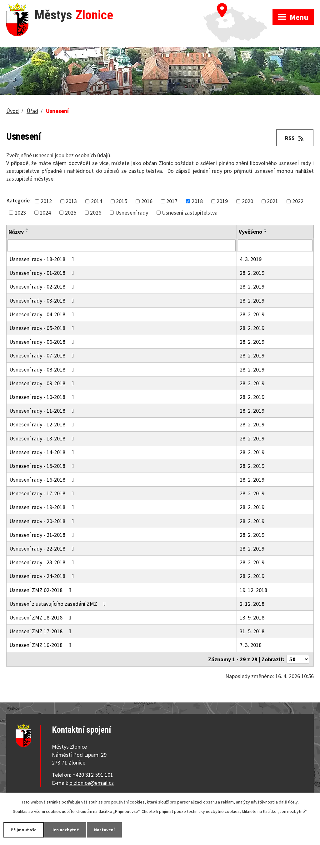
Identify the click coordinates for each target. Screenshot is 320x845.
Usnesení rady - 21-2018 (43, 534)
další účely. (289, 802)
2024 (45, 212)
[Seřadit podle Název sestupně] (27, 231)
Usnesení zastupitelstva (190, 212)
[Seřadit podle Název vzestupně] (27, 229)
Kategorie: (18, 200)
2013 (71, 201)
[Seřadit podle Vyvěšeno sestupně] (265, 231)
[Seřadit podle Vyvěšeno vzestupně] (265, 229)
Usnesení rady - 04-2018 (43, 314)
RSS (295, 138)
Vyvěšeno (250, 231)
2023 (20, 212)
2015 (121, 201)
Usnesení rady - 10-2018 (43, 397)
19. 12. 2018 (253, 590)
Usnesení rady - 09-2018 (43, 383)
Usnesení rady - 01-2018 (43, 272)
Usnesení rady (131, 212)
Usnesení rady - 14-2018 (43, 452)
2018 (197, 201)
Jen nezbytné (65, 830)
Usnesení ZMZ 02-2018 (41, 590)
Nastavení (104, 830)
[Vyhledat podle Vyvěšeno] (275, 245)
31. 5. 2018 (252, 631)
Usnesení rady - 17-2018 (43, 493)
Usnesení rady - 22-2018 (43, 548)
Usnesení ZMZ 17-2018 (41, 631)
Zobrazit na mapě (238, 6)
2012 (46, 201)
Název (16, 231)
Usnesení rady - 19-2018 (43, 507)
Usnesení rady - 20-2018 (43, 521)
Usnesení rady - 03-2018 (43, 300)
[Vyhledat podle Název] (122, 245)
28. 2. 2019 (252, 272)
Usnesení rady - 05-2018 (43, 328)
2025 (70, 212)
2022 (297, 201)
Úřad (32, 110)
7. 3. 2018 (251, 644)
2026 (95, 212)
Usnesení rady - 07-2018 (43, 355)
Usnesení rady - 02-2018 (43, 286)
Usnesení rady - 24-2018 (43, 576)
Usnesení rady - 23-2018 (43, 562)
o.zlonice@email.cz (91, 782)
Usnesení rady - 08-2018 (43, 369)
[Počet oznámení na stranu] (298, 659)
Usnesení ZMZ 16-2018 (41, 644)
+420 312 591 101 (92, 774)
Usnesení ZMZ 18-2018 (41, 617)
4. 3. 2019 (251, 259)
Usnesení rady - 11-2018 (43, 410)
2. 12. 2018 (252, 603)
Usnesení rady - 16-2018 (43, 479)
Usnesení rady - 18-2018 (43, 259)
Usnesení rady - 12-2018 (43, 424)
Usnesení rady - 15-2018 (43, 465)
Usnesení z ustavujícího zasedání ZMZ (58, 603)
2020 (247, 201)
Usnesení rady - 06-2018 (43, 341)
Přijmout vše (24, 830)
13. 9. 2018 (252, 617)
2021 (272, 201)
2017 (172, 201)
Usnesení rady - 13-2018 (43, 438)
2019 (222, 201)
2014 (96, 201)
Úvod (12, 110)
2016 (146, 201)
